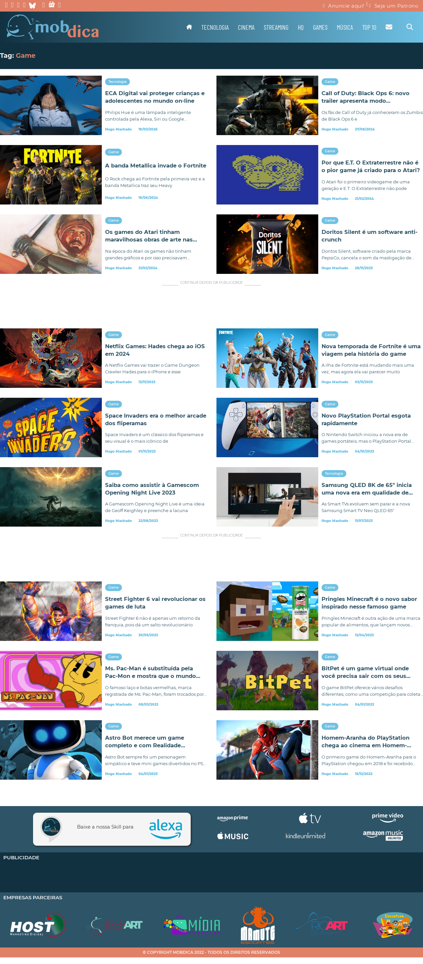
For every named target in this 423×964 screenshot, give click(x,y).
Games (320, 27)
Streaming (276, 27)
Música (345, 27)
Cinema (246, 27)
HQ (301, 27)
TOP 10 (369, 27)
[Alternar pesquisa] (410, 27)
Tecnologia (215, 27)
